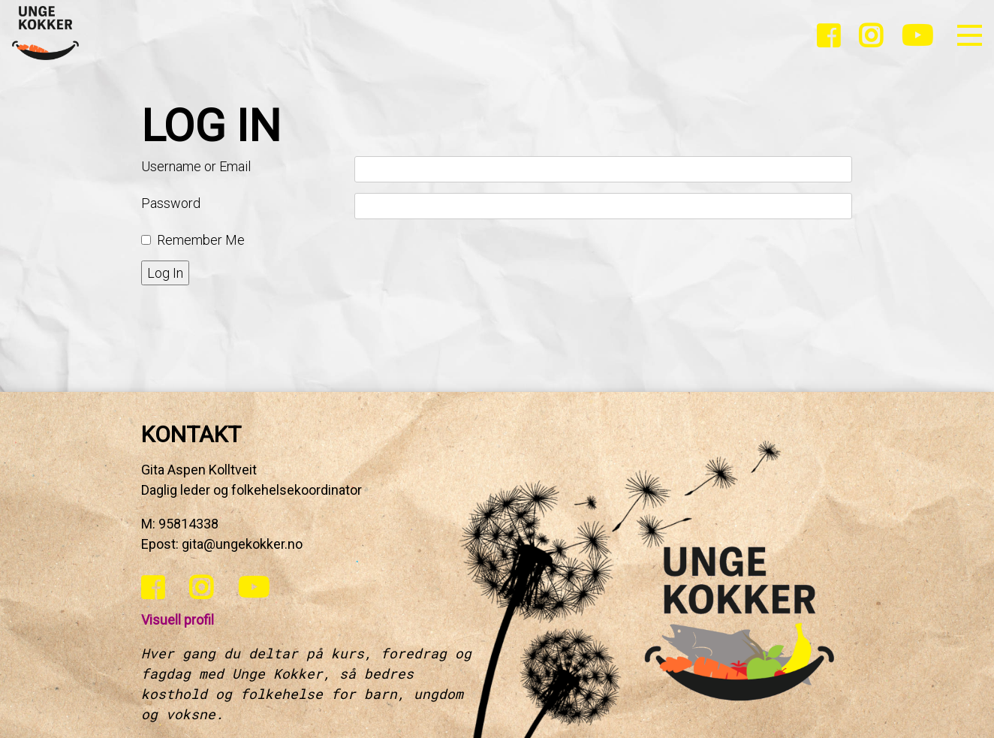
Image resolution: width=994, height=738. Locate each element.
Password (170, 203)
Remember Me (201, 240)
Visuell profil (177, 620)
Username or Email (196, 166)
